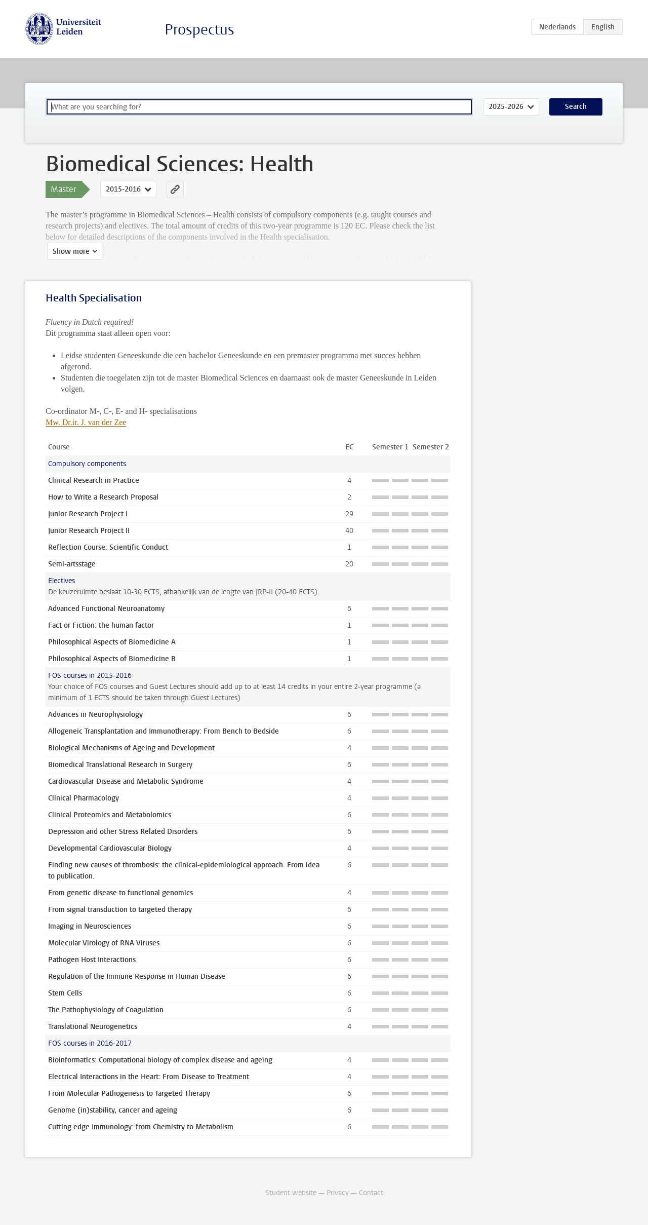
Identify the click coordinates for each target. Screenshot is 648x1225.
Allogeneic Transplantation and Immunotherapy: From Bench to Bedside (163, 731)
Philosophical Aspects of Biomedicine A (112, 642)
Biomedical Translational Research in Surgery (120, 765)
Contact (371, 1193)
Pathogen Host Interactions (92, 960)
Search (576, 106)
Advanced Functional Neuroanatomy (106, 609)
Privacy (338, 1193)
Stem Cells (65, 993)
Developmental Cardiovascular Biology (110, 848)
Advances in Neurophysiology (95, 714)
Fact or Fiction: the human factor (101, 625)
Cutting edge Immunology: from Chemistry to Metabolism (140, 1127)
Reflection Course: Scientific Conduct (108, 547)
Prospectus (199, 29)
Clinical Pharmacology (83, 798)
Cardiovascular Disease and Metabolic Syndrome (126, 781)
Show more (69, 251)
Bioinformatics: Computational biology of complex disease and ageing (160, 1060)
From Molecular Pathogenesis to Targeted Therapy (129, 1093)
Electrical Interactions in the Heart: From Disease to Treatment (148, 1077)
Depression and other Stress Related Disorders (122, 831)
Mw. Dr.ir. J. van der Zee (86, 422)
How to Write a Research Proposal (103, 497)
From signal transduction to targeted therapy (120, 909)
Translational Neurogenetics (92, 1026)
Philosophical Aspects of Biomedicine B (112, 659)
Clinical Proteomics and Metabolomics (109, 815)
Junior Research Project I (88, 514)
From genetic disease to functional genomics (120, 893)
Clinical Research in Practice (93, 480)
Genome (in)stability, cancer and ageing (112, 1110)
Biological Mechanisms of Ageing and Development (131, 748)
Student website (290, 1193)
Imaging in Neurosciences (89, 926)
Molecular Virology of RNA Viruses (103, 943)
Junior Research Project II (89, 530)
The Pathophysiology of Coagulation (106, 1010)
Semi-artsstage (72, 564)
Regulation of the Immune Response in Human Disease (136, 976)
